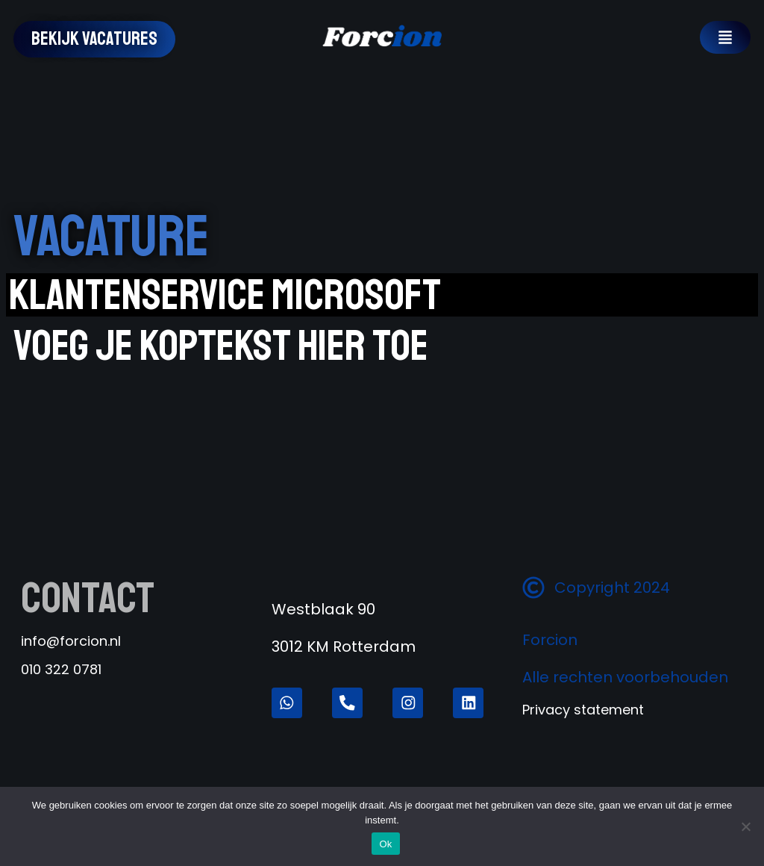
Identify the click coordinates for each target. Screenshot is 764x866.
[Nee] (745, 826)
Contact (87, 598)
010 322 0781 (61, 669)
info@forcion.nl (71, 641)
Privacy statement (583, 747)
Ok (385, 844)
